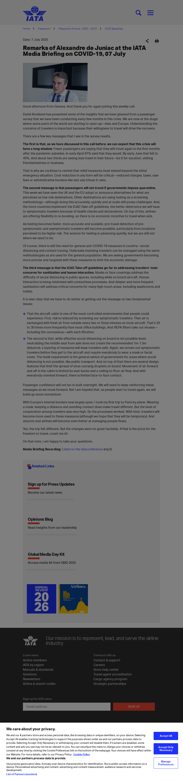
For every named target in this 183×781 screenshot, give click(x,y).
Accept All (166, 738)
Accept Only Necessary (165, 751)
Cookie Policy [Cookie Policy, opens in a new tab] (81, 756)
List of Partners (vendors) (21, 776)
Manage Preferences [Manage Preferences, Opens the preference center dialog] (165, 765)
